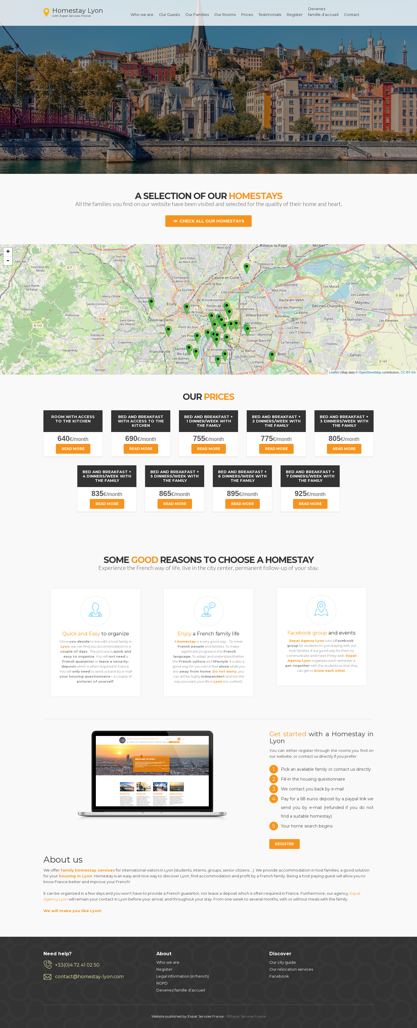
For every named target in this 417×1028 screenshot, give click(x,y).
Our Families (197, 14)
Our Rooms (225, 14)
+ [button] (8, 252)
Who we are (142, 14)
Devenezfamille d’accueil (323, 11)
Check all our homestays (208, 221)
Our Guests (169, 14)
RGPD (162, 983)
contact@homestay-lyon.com (89, 976)
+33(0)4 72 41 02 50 (77, 965)
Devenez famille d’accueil (180, 990)
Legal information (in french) (182, 976)
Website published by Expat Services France (187, 1016)
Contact (351, 14)
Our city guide (282, 962)
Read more (73, 448)
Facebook (279, 976)
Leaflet (334, 372)
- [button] (8, 260)
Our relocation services (291, 969)
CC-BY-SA (408, 372)
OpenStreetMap (370, 372)
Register (295, 14)
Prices (247, 14)
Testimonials (269, 14)
